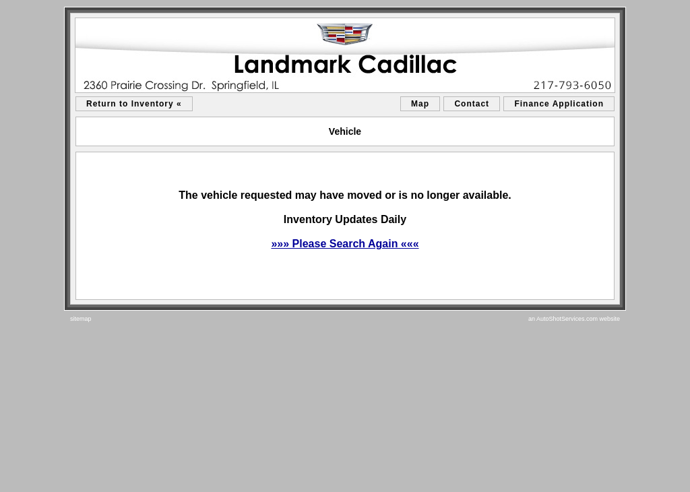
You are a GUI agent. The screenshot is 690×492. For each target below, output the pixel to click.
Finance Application (559, 104)
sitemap (81, 318)
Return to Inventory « (134, 104)
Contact (471, 104)
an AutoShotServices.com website (574, 318)
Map (420, 104)
